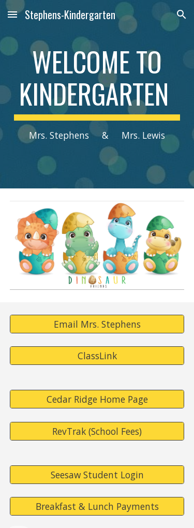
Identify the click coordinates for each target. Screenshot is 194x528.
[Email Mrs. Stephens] (97, 324)
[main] (97, 94)
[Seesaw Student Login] (97, 474)
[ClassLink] (97, 356)
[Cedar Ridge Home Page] (97, 399)
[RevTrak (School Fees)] (97, 431)
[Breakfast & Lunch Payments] (97, 506)
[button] (12, 14)
